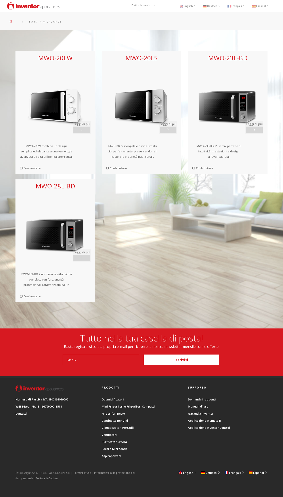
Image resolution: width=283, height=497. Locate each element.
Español (260, 6)
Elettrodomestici (142, 6)
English (187, 6)
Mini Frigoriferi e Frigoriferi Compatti (128, 406)
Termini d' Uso (82, 473)
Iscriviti (181, 360)
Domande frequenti (202, 399)
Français (236, 6)
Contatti (21, 413)
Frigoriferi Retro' (114, 413)
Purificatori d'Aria (114, 442)
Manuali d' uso (198, 406)
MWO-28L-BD (55, 186)
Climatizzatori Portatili (118, 428)
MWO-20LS (141, 58)
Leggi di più (82, 123)
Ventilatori (109, 435)
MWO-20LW (55, 58)
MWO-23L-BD (228, 58)
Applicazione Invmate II (204, 421)
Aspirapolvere (112, 456)
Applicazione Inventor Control (209, 428)
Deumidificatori (113, 399)
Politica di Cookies (47, 478)
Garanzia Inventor (201, 413)
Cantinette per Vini (115, 421)
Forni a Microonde (115, 449)
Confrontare (30, 168)
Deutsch (211, 6)
